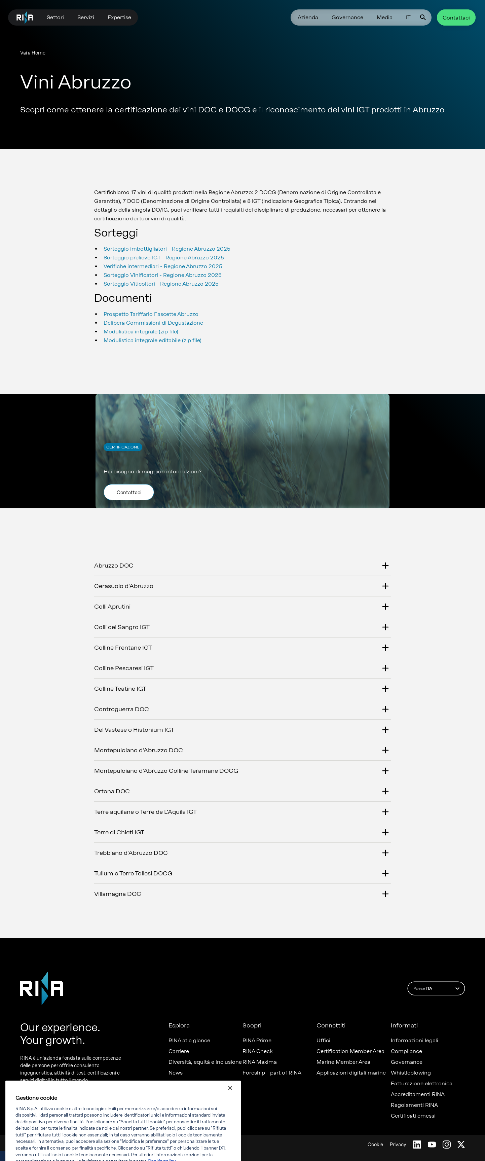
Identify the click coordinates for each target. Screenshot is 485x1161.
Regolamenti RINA (414, 1105)
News (176, 1073)
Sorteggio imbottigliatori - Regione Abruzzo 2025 (167, 249)
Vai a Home (32, 53)
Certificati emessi (413, 1116)
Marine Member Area (343, 1062)
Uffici (323, 1040)
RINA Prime (256, 1040)
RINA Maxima (259, 1062)
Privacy (398, 1145)
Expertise (119, 17)
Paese (437, 988)
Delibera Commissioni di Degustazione (153, 323)
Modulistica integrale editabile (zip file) (152, 340)
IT (408, 17)
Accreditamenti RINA (418, 1094)
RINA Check (257, 1051)
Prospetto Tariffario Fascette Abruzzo (151, 314)
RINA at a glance (189, 1040)
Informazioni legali (414, 1040)
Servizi (85, 17)
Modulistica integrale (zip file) (141, 331)
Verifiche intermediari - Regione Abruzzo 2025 (163, 266)
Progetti (179, 1083)
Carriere (179, 1051)
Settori (55, 17)
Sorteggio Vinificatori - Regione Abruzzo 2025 (163, 275)
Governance (347, 17)
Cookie (375, 1145)
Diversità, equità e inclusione (205, 1062)
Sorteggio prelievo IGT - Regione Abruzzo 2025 (164, 257)
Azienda (308, 17)
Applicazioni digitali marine (351, 1073)
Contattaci (456, 17)
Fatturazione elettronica (421, 1083)
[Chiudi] (230, 1101)
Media (385, 17)
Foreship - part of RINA (271, 1073)
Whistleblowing (411, 1073)
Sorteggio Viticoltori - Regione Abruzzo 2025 (161, 284)
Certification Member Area (350, 1051)
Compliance (406, 1051)
